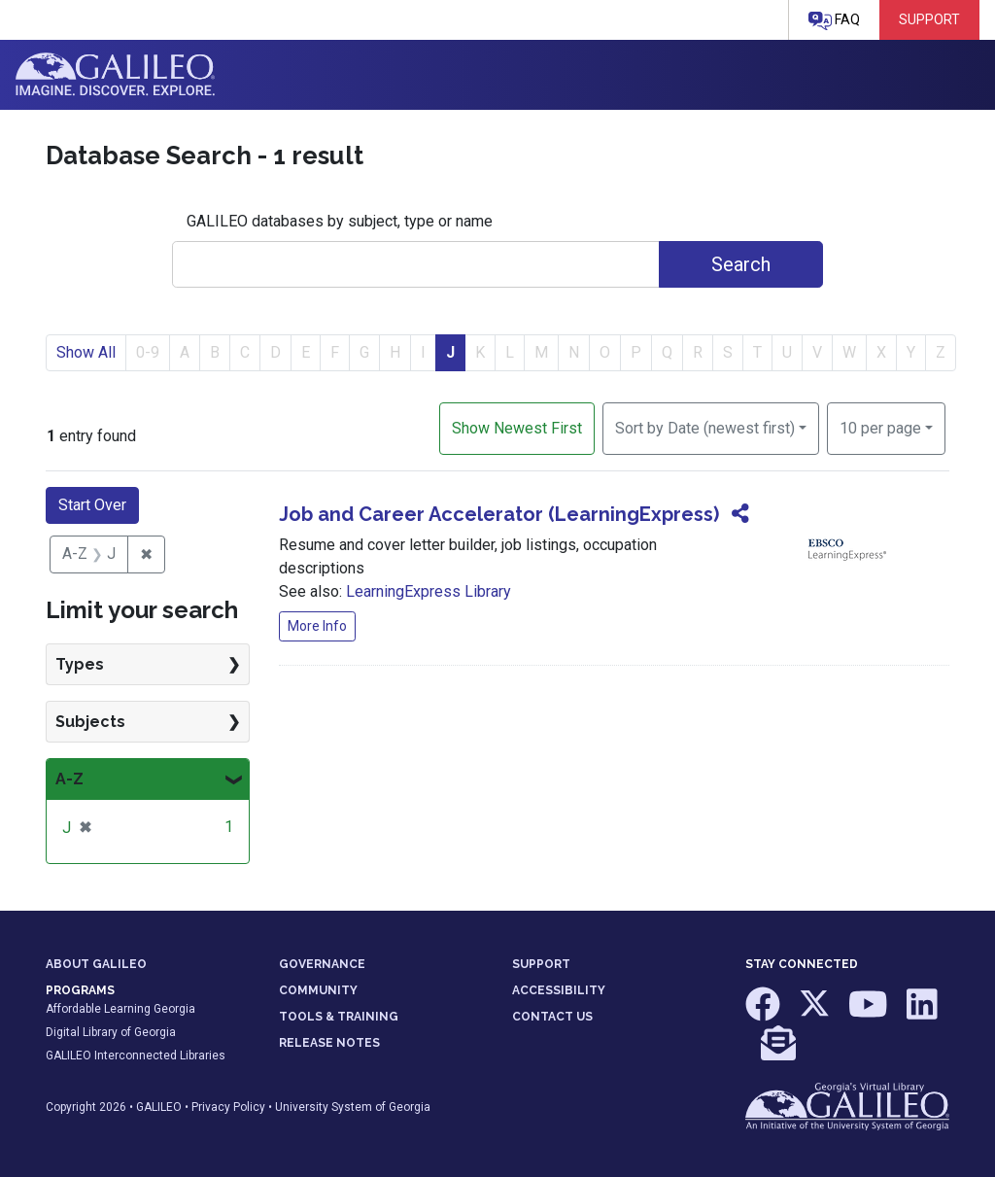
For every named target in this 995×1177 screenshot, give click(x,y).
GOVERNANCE (322, 964)
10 (880, 426)
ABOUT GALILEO (96, 964)
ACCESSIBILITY (558, 990)
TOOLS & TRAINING (338, 1016)
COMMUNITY (318, 990)
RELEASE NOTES (329, 1043)
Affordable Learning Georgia (120, 1009)
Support (929, 19)
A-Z (69, 779)
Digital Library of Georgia (111, 1032)
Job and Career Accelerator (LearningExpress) (499, 514)
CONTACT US (552, 1016)
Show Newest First (517, 428)
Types (79, 664)
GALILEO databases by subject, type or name (340, 221)
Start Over (92, 505)
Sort (705, 428)
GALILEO (159, 1107)
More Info (317, 626)
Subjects (90, 721)
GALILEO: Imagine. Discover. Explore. (115, 75)
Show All (86, 352)
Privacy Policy (228, 1107)
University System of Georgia (352, 1107)
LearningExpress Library (428, 591)
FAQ (834, 21)
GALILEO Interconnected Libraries (135, 1055)
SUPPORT (541, 964)
